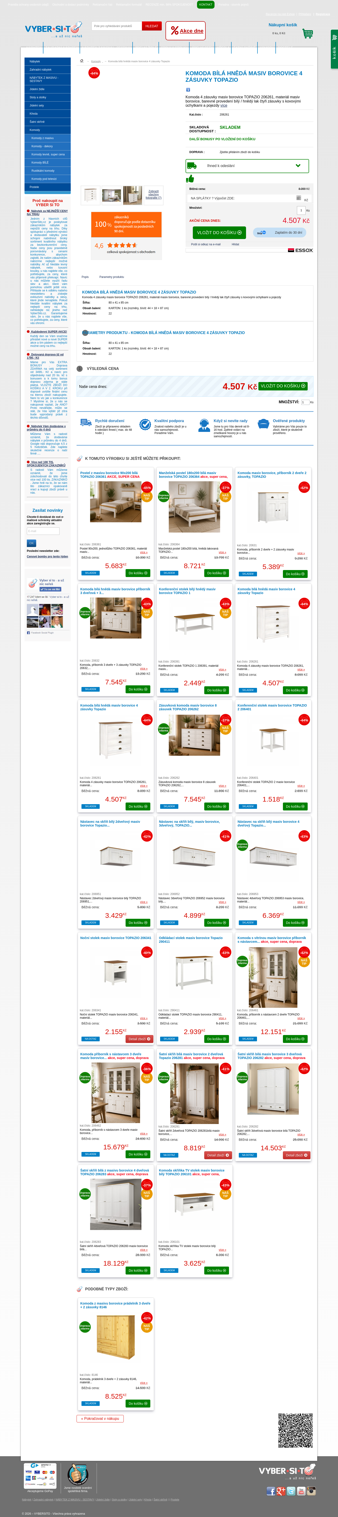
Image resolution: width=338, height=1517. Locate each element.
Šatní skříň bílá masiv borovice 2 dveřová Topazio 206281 (192, 1057)
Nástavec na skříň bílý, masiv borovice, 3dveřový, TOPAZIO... (189, 823)
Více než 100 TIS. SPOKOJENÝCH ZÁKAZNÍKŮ (46, 464)
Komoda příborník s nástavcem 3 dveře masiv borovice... (114, 1057)
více (223, 105)
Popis (85, 277)
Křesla (223, 48)
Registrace (323, 14)
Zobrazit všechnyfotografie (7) (154, 194)
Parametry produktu (111, 277)
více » (144, 552)
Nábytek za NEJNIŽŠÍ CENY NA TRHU (47, 212)
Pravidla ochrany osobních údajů (28, 4)
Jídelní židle (146, 48)
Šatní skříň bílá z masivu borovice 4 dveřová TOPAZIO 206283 (114, 1174)
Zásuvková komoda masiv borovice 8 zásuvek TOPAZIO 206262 (188, 707)
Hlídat (235, 244)
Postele (285, 48)
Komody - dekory (42, 146)
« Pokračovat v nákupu (100, 1419)
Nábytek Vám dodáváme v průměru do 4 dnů (46, 428)
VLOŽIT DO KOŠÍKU (219, 232)
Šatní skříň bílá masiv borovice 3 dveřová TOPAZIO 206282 (272, 1057)
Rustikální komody (43, 170)
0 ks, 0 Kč (291, 28)
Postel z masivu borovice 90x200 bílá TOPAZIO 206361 (110, 474)
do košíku (138, 573)
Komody (267, 48)
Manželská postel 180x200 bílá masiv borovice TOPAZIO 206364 (193, 476)
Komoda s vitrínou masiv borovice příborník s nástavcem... (272, 941)
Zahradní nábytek (61, 48)
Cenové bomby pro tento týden (47, 556)
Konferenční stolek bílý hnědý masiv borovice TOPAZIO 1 (187, 591)
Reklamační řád (102, 4)
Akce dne (191, 31)
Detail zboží (139, 1039)
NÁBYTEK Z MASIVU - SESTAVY (106, 48)
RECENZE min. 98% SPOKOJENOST (169, 4)
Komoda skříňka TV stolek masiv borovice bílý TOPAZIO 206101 (192, 1174)
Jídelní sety (202, 48)
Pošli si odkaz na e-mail (206, 244)
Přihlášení (305, 14)
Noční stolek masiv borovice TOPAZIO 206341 (115, 938)
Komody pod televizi (44, 179)
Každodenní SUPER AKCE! (47, 331)
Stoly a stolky (174, 48)
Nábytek (34, 48)
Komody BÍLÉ (40, 162)
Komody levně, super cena (48, 154)
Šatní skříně (244, 48)
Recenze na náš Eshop (280, 14)
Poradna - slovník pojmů (233, 4)
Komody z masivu (43, 138)
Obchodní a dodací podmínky (70, 4)
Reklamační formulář (129, 4)
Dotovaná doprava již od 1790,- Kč (45, 356)
